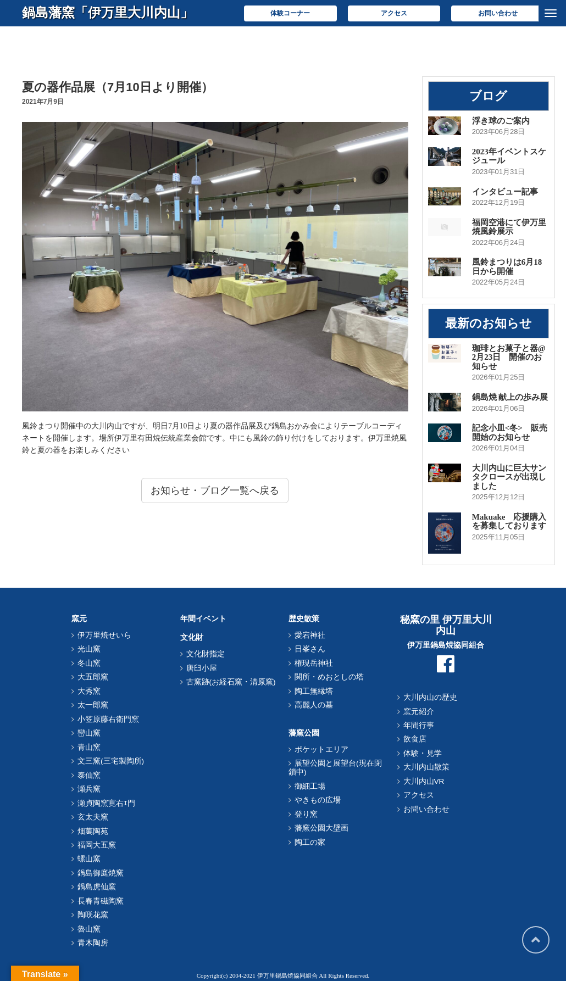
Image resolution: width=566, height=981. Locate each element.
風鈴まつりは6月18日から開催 (507, 267)
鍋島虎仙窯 (96, 887)
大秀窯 (89, 691)
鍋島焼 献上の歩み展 (510, 397)
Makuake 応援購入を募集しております (509, 521)
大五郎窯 (92, 677)
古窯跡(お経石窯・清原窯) (231, 682)
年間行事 (418, 725)
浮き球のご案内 (501, 120)
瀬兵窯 (89, 789)
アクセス (394, 13)
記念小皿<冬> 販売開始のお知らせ (509, 432)
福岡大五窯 (96, 845)
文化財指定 (205, 654)
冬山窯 (89, 663)
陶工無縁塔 (314, 691)
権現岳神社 (314, 663)
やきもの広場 (318, 800)
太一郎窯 (92, 705)
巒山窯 (89, 733)
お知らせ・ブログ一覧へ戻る (215, 490)
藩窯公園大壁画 (321, 828)
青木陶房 (92, 943)
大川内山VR (424, 781)
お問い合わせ (498, 13)
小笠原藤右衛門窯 (108, 719)
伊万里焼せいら (104, 635)
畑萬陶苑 (92, 831)
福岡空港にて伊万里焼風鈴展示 (509, 227)
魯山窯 (89, 929)
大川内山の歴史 (430, 697)
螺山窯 (89, 859)
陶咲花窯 (92, 915)
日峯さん (310, 649)
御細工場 (310, 786)
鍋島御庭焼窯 (100, 873)
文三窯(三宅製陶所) (110, 761)
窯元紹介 (418, 711)
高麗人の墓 (314, 705)
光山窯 (89, 649)
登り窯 (306, 814)
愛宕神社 (310, 635)
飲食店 (414, 739)
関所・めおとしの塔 (329, 677)
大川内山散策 (426, 767)
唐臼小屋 (201, 668)
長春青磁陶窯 (100, 901)
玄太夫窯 (92, 817)
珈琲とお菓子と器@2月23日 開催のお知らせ (509, 357)
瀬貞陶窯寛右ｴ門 (106, 803)
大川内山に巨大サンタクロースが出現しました (509, 477)
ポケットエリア (321, 749)
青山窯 (89, 747)
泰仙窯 (89, 775)
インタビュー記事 (505, 191)
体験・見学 (422, 753)
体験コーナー (290, 13)
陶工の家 (310, 842)
